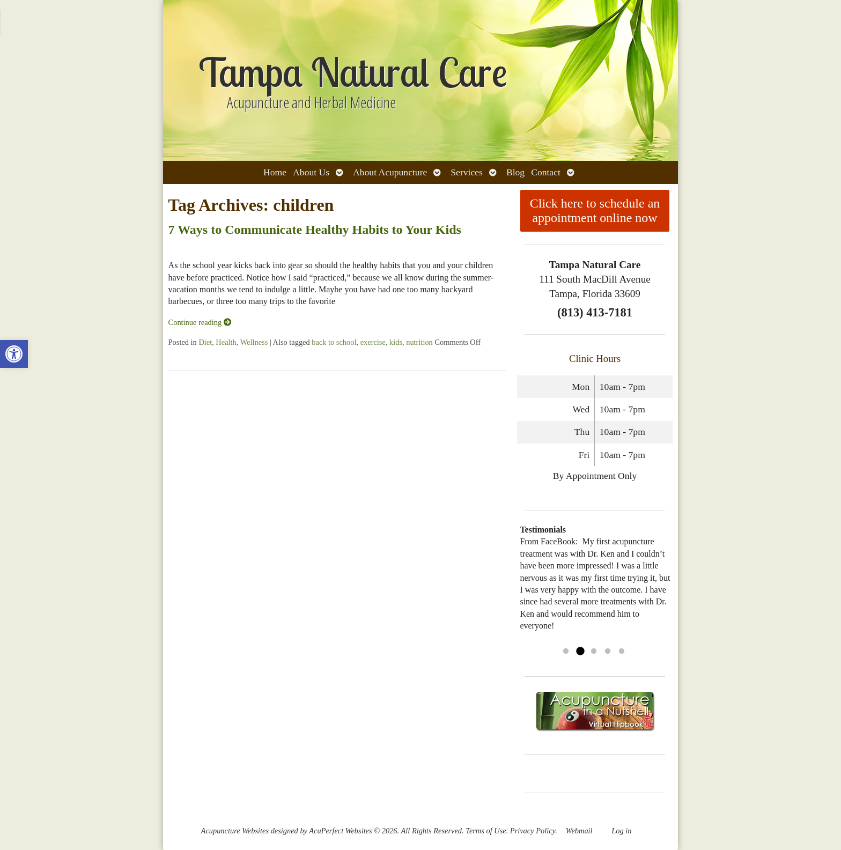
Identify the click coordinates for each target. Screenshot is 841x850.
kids (395, 342)
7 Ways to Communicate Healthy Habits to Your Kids (314, 229)
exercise (373, 342)
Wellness (254, 342)
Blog (515, 172)
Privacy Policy (532, 830)
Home (274, 172)
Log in (621, 830)
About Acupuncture (390, 172)
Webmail (579, 830)
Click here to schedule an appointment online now (595, 210)
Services (467, 172)
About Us (311, 172)
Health (226, 342)
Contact (545, 172)
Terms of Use (486, 830)
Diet (205, 342)
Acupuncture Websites (235, 830)
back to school (334, 342)
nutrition (419, 342)
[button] (14, 354)
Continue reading (199, 322)
